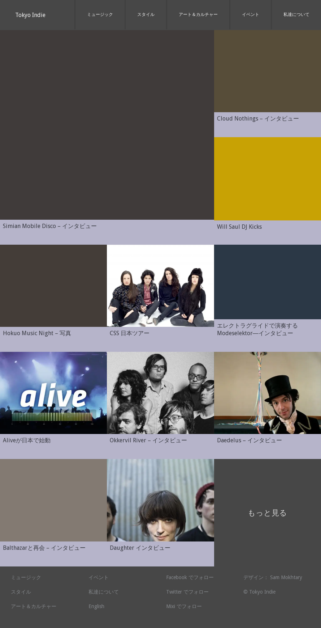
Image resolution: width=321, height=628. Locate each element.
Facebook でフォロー (190, 577)
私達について (296, 14)
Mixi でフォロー (184, 606)
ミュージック (100, 14)
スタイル (146, 14)
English (96, 606)
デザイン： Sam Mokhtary (272, 577)
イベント (250, 14)
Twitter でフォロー (187, 592)
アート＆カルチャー (198, 14)
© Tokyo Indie (259, 592)
